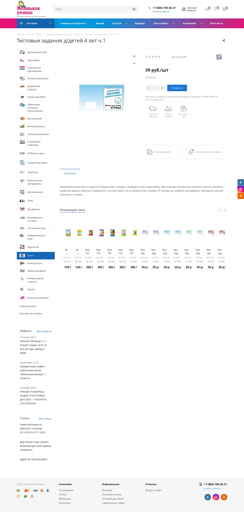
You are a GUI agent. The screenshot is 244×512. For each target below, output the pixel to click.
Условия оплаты (112, 494)
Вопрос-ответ (154, 490)
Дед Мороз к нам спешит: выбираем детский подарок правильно (35, 445)
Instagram (240, 189)
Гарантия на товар (113, 502)
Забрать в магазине (168, 115)
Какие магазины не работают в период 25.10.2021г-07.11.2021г (33, 428)
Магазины (65, 498)
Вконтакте (240, 182)
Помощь (107, 490)
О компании (66, 490)
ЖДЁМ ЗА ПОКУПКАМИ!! (33, 459)
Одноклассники (240, 196)
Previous (219, 210)
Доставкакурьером (153, 115)
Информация (110, 484)
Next (224, 210)
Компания (65, 484)
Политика (65, 502)
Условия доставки (113, 498)
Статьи (63, 494)
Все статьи (45, 418)
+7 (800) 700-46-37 (164, 8)
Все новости (44, 331)
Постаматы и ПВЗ (184, 115)
